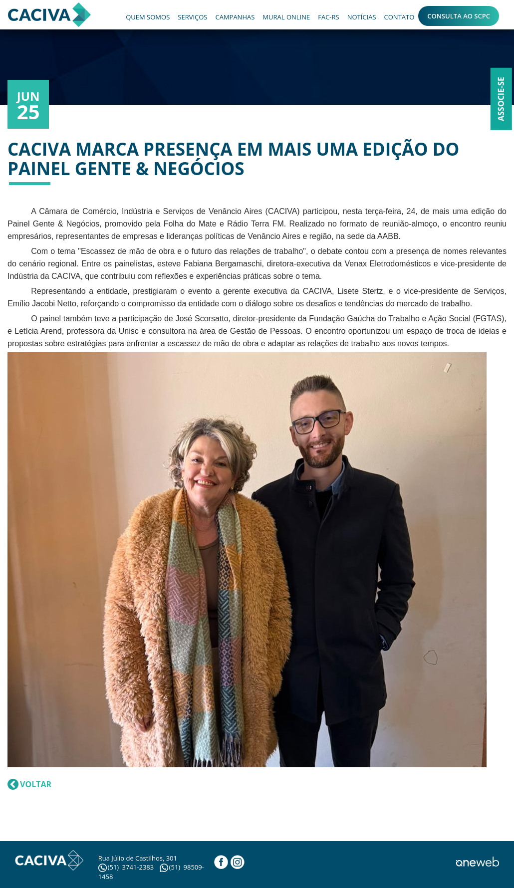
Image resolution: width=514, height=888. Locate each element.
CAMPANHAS (235, 16)
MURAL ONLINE (286, 16)
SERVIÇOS (192, 16)
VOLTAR (35, 784)
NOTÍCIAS (361, 16)
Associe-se (501, 99)
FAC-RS (328, 16)
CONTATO (399, 16)
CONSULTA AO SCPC (458, 15)
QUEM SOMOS (148, 16)
